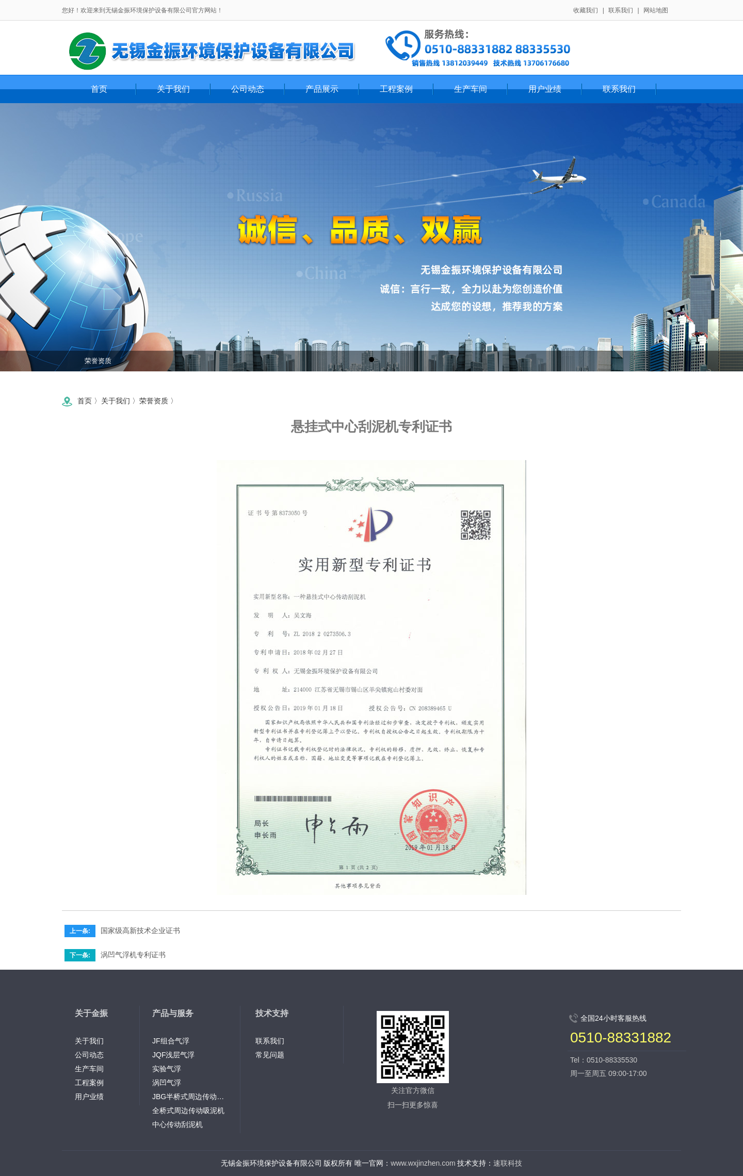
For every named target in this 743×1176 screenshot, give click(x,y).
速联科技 (507, 1163)
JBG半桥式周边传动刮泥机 (191, 1096)
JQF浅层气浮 (173, 1055)
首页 (99, 89)
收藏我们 (585, 10)
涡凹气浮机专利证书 (133, 955)
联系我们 (620, 10)
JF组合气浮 (170, 1041)
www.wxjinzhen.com (423, 1163)
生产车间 (89, 1069)
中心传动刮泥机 (177, 1124)
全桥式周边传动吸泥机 (188, 1110)
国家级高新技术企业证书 (140, 930)
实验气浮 (166, 1069)
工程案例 (89, 1083)
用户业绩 (89, 1096)
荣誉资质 (98, 361)
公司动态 (89, 1055)
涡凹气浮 (166, 1083)
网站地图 (655, 10)
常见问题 (269, 1055)
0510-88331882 (620, 1038)
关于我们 (115, 401)
